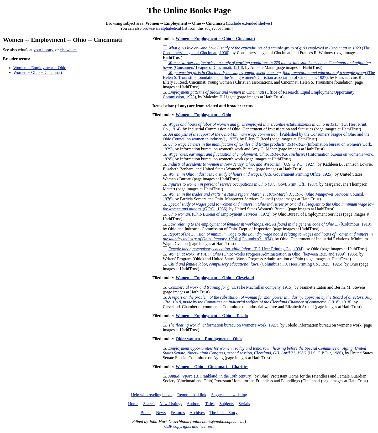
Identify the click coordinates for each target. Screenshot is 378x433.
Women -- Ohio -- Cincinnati (37, 72)
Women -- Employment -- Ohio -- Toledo (212, 315)
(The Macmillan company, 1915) (230, 287)
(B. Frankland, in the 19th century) (210, 376)
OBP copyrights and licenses (188, 426)
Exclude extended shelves (249, 23)
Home (133, 403)
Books (145, 412)
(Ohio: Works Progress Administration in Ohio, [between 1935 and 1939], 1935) (262, 254)
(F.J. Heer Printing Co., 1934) (235, 249)
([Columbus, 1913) (269, 224)
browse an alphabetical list (165, 28)
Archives (197, 412)
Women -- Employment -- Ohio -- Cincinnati (215, 38)
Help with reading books (151, 395)
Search (149, 403)
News (161, 412)
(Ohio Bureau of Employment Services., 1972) (219, 214)
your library (43, 50)
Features (178, 412)
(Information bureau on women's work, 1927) (223, 325)
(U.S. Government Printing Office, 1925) (250, 174)
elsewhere (68, 50)
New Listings (171, 403)
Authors (193, 403)
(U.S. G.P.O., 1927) (241, 164)
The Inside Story (223, 412)
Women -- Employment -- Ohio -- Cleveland (215, 278)
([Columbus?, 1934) (268, 236)
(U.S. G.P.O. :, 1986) (264, 350)
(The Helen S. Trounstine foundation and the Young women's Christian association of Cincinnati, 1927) (269, 75)
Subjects (226, 403)
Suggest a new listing (229, 395)
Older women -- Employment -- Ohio (209, 339)
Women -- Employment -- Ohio (39, 67)
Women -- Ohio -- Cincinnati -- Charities (212, 366)
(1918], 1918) (267, 299)
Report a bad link (191, 395)
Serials (244, 403)
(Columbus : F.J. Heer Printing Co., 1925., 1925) (255, 264)
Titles (209, 403)
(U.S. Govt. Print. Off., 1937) (242, 184)
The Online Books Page (189, 10)
